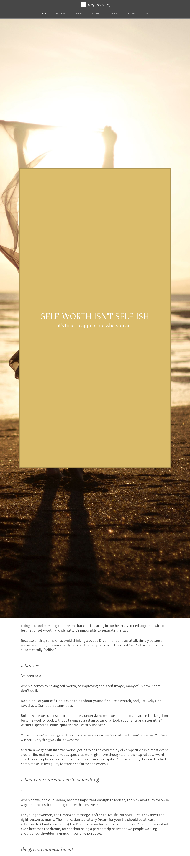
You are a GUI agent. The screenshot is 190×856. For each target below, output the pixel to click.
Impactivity (96, 4)
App (147, 13)
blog (44, 13)
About (95, 13)
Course (131, 13)
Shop (79, 13)
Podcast (61, 13)
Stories (112, 13)
